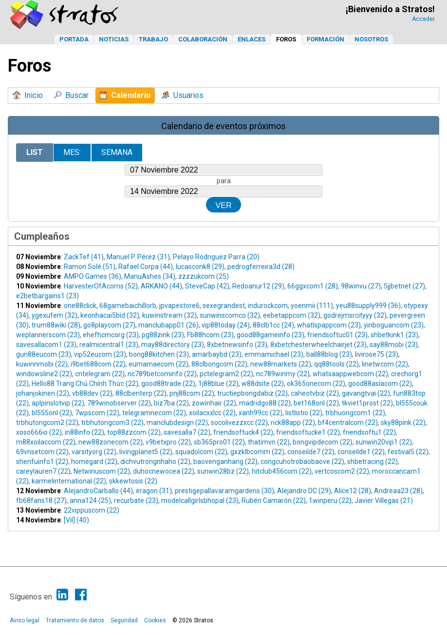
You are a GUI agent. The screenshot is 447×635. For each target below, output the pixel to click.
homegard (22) (94, 461)
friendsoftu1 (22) (369, 432)
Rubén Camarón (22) (274, 500)
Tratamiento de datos (75, 620)
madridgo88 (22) (265, 403)
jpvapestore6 (179, 305)
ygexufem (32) (54, 315)
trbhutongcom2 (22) (47, 422)
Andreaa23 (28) (398, 491)
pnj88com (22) (191, 393)
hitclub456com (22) (282, 471)
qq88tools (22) (336, 364)
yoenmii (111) (312, 305)
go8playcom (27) (109, 325)
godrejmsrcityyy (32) (355, 315)
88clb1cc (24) (273, 325)
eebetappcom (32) (291, 315)
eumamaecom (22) (158, 364)
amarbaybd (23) (217, 354)
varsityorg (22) (94, 452)
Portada (74, 39)
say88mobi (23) (394, 344)
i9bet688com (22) (98, 364)
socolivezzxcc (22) (239, 422)
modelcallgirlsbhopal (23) (200, 500)
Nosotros (371, 39)
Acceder (423, 19)
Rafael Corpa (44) (145, 266)
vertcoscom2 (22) (342, 471)
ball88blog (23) (329, 354)
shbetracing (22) (372, 461)
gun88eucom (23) (43, 354)
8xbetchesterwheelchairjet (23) (318, 344)
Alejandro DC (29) (304, 491)
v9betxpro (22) (168, 442)
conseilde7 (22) (311, 452)
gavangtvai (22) (366, 393)
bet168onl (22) (316, 403)
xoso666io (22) (39, 432)
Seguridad (124, 620)
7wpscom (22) (97, 413)
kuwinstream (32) (169, 315)
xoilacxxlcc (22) (212, 413)
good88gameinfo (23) (270, 335)
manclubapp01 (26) (168, 325)
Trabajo (153, 39)
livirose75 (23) (376, 354)
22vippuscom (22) (91, 510)
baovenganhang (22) (225, 461)
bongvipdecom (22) (323, 442)
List (34, 152)
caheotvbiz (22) (315, 393)
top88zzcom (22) (134, 432)
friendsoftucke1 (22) (308, 432)
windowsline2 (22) (44, 374)
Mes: (72, 152)
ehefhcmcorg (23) (111, 335)
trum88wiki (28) (56, 325)
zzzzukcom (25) (203, 276)
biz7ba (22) (171, 403)
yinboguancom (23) (394, 325)
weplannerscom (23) (48, 335)
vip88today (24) (226, 325)
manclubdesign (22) (177, 422)
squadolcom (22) (201, 452)
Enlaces (251, 39)
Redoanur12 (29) (258, 286)
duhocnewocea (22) (163, 471)
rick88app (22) (293, 422)
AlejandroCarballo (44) (98, 491)
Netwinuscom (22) (102, 471)
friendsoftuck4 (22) (243, 432)
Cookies (155, 620)
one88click (80, 305)
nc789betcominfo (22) (162, 374)
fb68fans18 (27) (41, 500)
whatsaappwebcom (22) (350, 374)
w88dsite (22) (263, 383)
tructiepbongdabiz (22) (252, 393)
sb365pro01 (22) (219, 442)
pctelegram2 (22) (226, 374)
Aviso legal (24, 620)
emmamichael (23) (273, 354)
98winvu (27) (361, 286)
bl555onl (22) (52, 413)
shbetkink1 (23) (394, 335)
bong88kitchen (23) (159, 354)
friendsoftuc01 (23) (337, 335)
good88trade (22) (168, 383)
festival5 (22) (408, 452)
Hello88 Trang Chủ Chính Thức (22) (85, 383)
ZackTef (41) (84, 257)
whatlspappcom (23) (329, 325)
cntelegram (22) (100, 374)
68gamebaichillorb (127, 305)
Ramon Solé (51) (89, 266)
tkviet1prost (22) (367, 403)
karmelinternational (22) (69, 481)
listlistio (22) (303, 413)
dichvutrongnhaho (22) (155, 461)
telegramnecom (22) (154, 413)
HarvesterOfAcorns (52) (101, 286)
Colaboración (202, 39)
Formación (325, 39)
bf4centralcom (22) (348, 422)
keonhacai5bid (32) (109, 315)
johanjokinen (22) (42, 393)
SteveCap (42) (207, 286)
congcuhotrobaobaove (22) (302, 461)
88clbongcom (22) (219, 364)
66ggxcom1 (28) (312, 286)
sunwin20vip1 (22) (383, 442)
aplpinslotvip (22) (58, 403)
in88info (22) (84, 432)
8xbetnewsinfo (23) (237, 344)
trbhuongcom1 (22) (355, 413)
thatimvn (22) (269, 442)
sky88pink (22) (403, 422)
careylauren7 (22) (43, 471)
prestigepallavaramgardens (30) (224, 491)
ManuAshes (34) (149, 276)
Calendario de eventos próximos (223, 126)
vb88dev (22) (92, 393)
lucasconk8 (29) (200, 266)
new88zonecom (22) (110, 442)
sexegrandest (224, 305)
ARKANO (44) (161, 286)
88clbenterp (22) (141, 393)
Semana (116, 152)
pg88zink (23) (163, 335)
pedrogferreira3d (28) (261, 266)
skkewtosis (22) (133, 481)
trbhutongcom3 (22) (112, 422)
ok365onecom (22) (316, 383)
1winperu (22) (330, 500)
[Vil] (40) (76, 520)
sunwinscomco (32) (230, 315)
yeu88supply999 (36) (368, 305)
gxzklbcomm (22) (257, 452)
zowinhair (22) (214, 403)
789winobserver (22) (119, 403)
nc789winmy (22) (283, 374)
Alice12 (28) (352, 491)
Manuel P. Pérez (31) (138, 257)
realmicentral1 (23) (108, 344)
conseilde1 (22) (361, 452)
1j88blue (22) (218, 383)
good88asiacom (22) (380, 383)
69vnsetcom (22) (42, 452)
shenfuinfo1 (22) (42, 461)
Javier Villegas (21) (383, 500)
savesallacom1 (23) (46, 344)
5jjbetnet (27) (404, 286)
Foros (286, 39)
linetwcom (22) (385, 364)
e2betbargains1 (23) (47, 296)
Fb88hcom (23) (210, 335)
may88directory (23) (172, 344)
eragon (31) (154, 491)
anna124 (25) (90, 500)
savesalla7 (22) (187, 432)
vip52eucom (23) (100, 354)
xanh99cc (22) (260, 413)
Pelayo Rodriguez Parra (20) (216, 257)
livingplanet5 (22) (145, 452)
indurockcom (268, 305)
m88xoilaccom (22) (45, 442)
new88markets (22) (280, 364)
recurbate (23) (136, 500)
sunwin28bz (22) (223, 471)
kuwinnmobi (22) (42, 364)
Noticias (114, 39)
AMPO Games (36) (92, 276)
